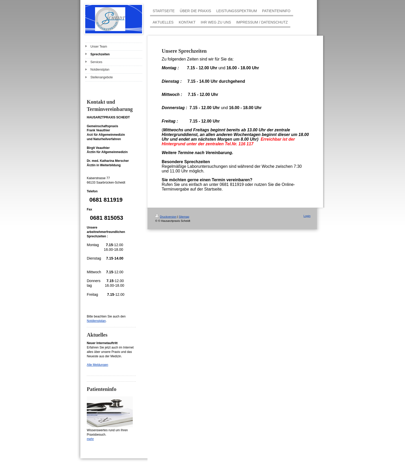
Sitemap (184, 216)
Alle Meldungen (97, 365)
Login (306, 215)
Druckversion (165, 216)
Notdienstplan (96, 321)
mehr (90, 439)
